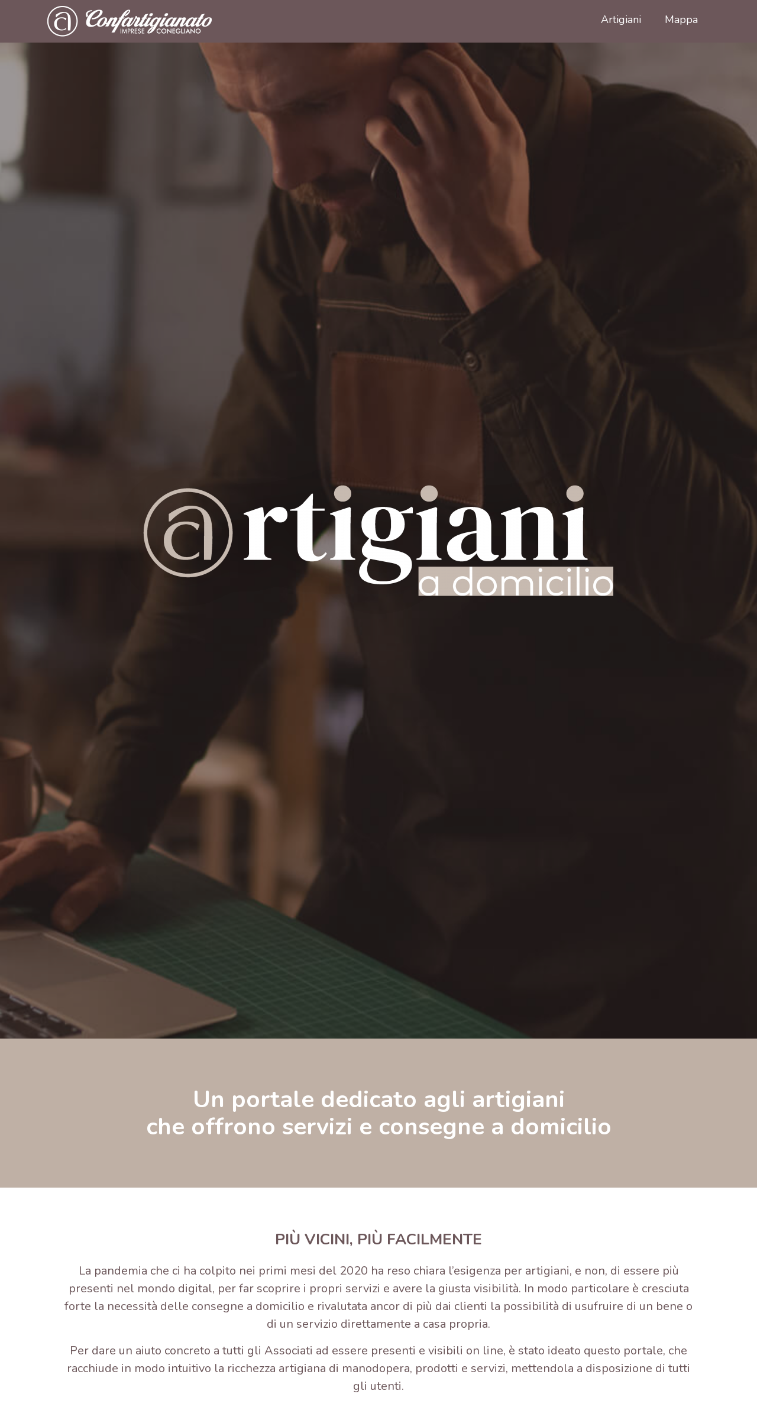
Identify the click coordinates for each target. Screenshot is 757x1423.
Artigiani (621, 19)
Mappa (681, 19)
